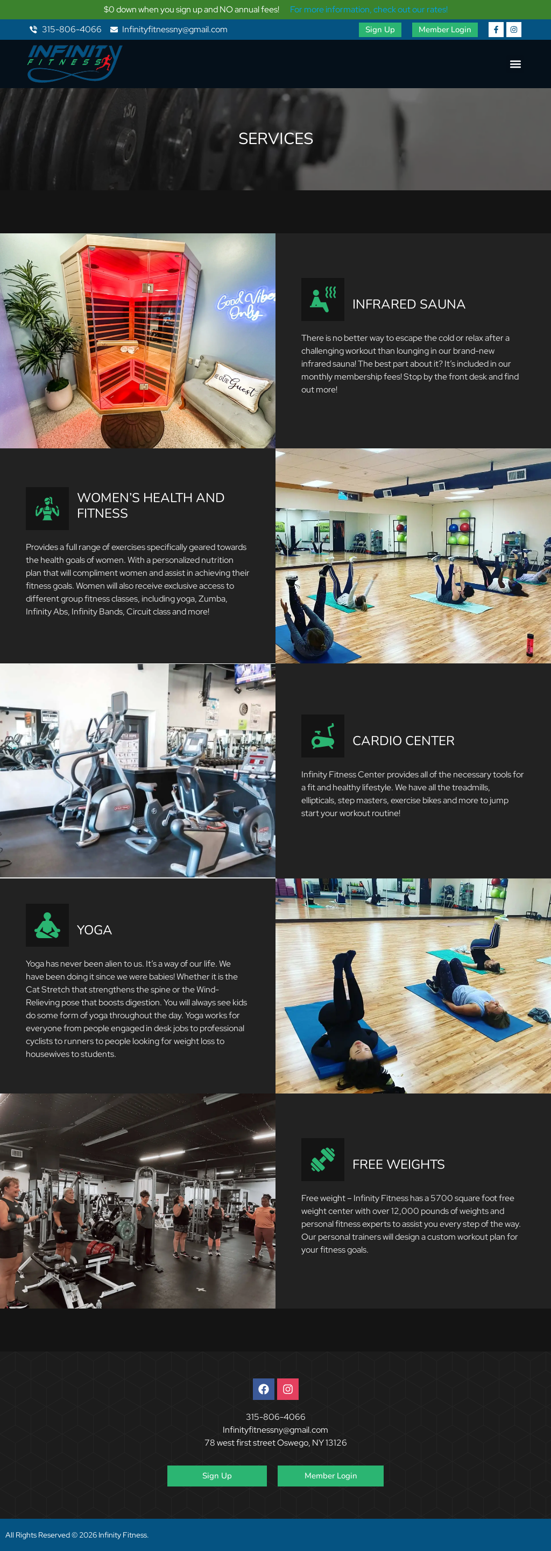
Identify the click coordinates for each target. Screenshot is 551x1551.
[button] (515, 64)
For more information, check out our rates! (369, 9)
